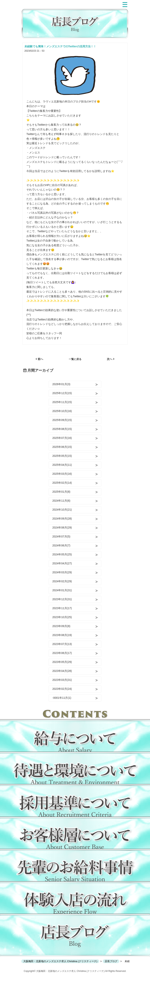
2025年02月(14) (62, 482)
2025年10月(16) (62, 411)
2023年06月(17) (62, 653)
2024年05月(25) (62, 554)
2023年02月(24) (62, 688)
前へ (39, 359)
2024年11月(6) (61, 500)
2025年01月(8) (61, 491)
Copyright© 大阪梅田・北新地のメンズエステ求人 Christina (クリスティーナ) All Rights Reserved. (75, 971)
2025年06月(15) (62, 446)
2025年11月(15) (62, 402)
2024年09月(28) (62, 518)
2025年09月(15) (62, 420)
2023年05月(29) (62, 661)
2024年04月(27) (62, 563)
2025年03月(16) (62, 473)
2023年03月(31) (62, 679)
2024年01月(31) (62, 590)
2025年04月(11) (62, 464)
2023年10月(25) (62, 617)
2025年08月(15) (62, 429)
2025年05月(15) (62, 455)
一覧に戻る (75, 359)
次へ (110, 359)
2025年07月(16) (62, 437)
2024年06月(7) (61, 545)
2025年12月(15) (62, 393)
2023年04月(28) (62, 670)
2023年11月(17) (62, 608)
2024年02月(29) (62, 581)
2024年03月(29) (62, 572)
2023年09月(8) (61, 626)
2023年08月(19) (62, 635)
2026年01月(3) (61, 384)
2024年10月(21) (62, 509)
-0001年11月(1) (61, 697)
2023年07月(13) (62, 644)
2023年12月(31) (62, 599)
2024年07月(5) (61, 536)
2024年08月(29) (62, 527)
